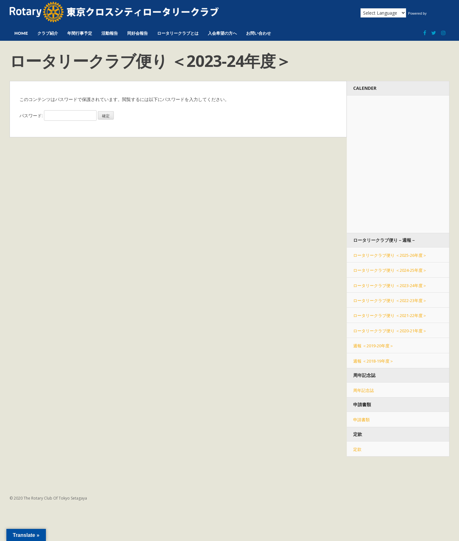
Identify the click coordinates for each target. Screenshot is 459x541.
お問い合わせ (258, 33)
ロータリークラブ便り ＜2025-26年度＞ (390, 255)
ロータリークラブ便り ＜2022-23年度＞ (390, 300)
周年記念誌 (363, 390)
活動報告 (109, 33)
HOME (21, 33)
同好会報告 (137, 33)
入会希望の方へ (222, 33)
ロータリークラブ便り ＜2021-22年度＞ (390, 315)
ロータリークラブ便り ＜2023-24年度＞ (390, 285)
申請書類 (361, 419)
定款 (357, 449)
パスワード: (58, 115)
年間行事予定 (79, 33)
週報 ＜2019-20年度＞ (373, 346)
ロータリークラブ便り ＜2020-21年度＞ (390, 331)
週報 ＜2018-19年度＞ (373, 361)
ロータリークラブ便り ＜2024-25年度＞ (390, 270)
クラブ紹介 (47, 33)
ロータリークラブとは (178, 33)
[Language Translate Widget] (383, 13)
